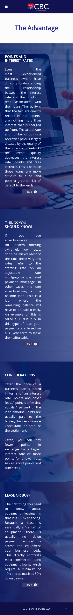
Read (30, 191)
